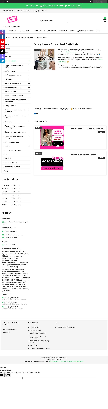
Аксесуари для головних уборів (14, 137)
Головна (13, 31)
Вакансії (6, 332)
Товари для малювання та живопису (15, 111)
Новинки (7, 57)
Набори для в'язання (13, 75)
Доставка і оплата (85, 31)
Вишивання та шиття (13, 87)
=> (79, 6)
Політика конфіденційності (75, 361)
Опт (5, 154)
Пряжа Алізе (34, 327)
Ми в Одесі (34, 345)
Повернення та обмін (12, 166)
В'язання (8, 79)
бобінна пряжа (71, 52)
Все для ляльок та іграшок (15, 132)
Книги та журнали (12, 142)
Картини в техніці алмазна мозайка (15, 117)
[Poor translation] (7, 375)
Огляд (15, 38)
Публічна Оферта (9, 329)
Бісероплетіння (11, 91)
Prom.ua (64, 357)
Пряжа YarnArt (35, 330)
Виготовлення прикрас (14, 95)
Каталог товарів (10, 61)
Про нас (38, 31)
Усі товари (24, 31)
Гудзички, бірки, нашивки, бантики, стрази (15, 127)
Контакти (52, 31)
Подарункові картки (13, 150)
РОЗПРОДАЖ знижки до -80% (83, 154)
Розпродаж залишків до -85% (14, 66)
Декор (7, 146)
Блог (72, 31)
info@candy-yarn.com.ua (13, 235)
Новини (63, 31)
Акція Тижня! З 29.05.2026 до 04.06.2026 (88, 129)
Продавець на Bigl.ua (54, 359)
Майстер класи (10, 71)
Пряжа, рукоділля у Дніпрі (40, 348)
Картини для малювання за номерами (15, 101)
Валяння (8, 122)
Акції (6, 53)
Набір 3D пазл (10, 106)
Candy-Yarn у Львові (37, 333)
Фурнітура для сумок (13, 83)
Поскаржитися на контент (57, 361)
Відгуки (7, 171)
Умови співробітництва (66, 327)
